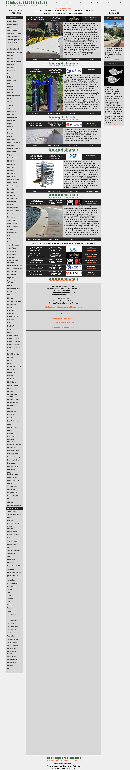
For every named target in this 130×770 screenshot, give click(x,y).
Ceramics (10, 92)
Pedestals (10, 369)
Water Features (12, 645)
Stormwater (11, 560)
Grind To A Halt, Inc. (36, 17)
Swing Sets (11, 580)
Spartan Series (73, 191)
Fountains (10, 214)
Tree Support (11, 630)
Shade (9, 499)
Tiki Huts (10, 599)
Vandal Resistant (13, 639)
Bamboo (10, 55)
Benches (10, 58)
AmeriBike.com (91, 156)
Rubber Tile (11, 483)
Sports (9, 547)
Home (58, 3)
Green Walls (11, 251)
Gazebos (10, 229)
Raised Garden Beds (14, 444)
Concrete (10, 114)
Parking (10, 357)
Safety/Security (12, 486)
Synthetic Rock (12, 583)
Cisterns (10, 99)
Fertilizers (10, 192)
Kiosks (9, 285)
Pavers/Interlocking (14, 366)
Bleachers (10, 68)
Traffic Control (12, 614)
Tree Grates (11, 623)
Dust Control (11, 152)
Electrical (10, 161)
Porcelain (10, 415)
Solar (9, 538)
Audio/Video (11, 46)
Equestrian (11, 170)
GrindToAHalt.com (91, 18)
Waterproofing (12, 659)
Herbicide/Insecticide (14, 265)
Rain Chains (11, 436)
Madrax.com (91, 70)
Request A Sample (73, 60)
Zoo (8, 672)
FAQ (72, 239)
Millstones (10, 323)
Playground (11, 405)
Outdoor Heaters (13, 338)
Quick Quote (72, 146)
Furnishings (11, 217)
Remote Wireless (13, 460)
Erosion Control (12, 176)
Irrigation (10, 278)
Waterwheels (11, 662)
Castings (10, 89)
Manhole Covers (13, 317)
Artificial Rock (12, 43)
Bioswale (10, 64)
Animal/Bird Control (14, 33)
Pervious (10, 376)
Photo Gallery (54, 239)
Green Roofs (11, 248)
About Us (35, 113)
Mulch (9, 329)
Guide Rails (11, 257)
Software (10, 521)
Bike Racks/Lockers (14, 61)
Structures (11, 563)
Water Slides (11, 656)
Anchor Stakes (12, 30)
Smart (9, 517)
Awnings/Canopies (13, 49)
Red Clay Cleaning (13, 457)
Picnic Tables (11, 382)
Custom (10, 127)
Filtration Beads (12, 198)
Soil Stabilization (13, 535)
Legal (90, 3)
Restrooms (11, 463)
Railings (10, 433)
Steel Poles (11, 553)
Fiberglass (11, 195)
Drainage (10, 145)
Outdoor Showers (13, 345)
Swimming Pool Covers (12, 576)
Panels (9, 351)
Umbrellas (10, 636)
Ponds (9, 408)
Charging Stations (13, 96)
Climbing (10, 102)
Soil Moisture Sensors (11, 527)
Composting (11, 111)
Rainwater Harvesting (11, 440)
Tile (8, 602)
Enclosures (11, 164)
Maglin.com (91, 123)
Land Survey (11, 292)
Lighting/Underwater (14, 301)
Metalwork (10, 320)
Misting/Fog (11, 326)
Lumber (10, 307)
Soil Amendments (13, 524)
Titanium (10, 605)
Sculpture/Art (12, 493)
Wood (9, 669)
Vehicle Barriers (12, 642)
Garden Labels (12, 223)
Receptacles (11, 447)
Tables (9, 589)
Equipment (11, 173)
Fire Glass (10, 204)
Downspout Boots (13, 142)
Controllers (11, 120)
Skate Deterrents (13, 508)
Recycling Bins (12, 454)
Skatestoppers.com (91, 201)
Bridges (10, 86)
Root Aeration (12, 469)
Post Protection (12, 421)
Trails (9, 617)
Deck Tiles (11, 130)
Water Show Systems (11, 652)
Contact (110, 3)
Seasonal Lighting (13, 496)
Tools (9, 608)
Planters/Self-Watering (12, 395)
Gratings (10, 242)
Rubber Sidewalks (13, 480)
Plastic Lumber (12, 402)
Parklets (10, 360)
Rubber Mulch (12, 477)
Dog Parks (11, 139)
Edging (9, 155)
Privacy (100, 3)
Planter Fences (12, 385)
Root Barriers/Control (12, 473)
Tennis (9, 595)
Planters (10, 391)
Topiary (9, 611)
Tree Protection (12, 626)
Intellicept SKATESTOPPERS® (36, 201)
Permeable (11, 373)
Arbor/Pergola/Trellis (14, 40)
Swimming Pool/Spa (14, 572)
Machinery (11, 310)
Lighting (10, 298)
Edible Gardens (12, 158)
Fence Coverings (13, 186)
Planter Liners (12, 388)
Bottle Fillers (11, 80)
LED (8, 295)
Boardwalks (11, 71)
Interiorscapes (12, 274)
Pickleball (10, 379)
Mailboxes (10, 313)
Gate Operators (12, 226)
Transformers (12, 620)
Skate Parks (11, 511)
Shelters (10, 502)
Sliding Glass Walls (14, 514)
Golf (8, 239)
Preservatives (12, 427)
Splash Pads (11, 544)
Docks (9, 136)
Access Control (12, 24)
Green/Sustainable (13, 245)
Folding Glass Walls (14, 211)
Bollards (10, 77)
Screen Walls (11, 489)
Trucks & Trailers (13, 633)
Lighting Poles (12, 304)
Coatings (10, 105)
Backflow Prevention (14, 52)
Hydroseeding (12, 271)
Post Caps (10, 418)
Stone (9, 556)
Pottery (9, 424)
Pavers (9, 363)
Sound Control (12, 541)
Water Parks (11, 648)
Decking (10, 133)
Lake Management (13, 289)
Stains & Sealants (13, 550)
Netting (9, 332)
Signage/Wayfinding (14, 505)
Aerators (10, 27)
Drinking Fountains (14, 148)
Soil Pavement (12, 532)
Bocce (9, 74)
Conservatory (12, 117)
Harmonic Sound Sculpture (13, 261)
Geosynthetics (12, 232)
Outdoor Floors (12, 335)
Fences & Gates (12, 183)
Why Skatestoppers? (35, 239)
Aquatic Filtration (13, 36)
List (79, 3)
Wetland (10, 666)
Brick (9, 83)
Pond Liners (11, 411)
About (69, 3)
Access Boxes (12, 21)
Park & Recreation (13, 354)
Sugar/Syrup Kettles (14, 566)
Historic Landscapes (14, 268)
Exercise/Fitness (13, 180)
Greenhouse (11, 254)
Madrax (36, 69)
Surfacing (10, 569)
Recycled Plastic (13, 451)
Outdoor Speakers (13, 348)
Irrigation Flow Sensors (12, 281)
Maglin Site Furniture (36, 123)
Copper (9, 123)
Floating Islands (12, 207)
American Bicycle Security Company (36, 155)
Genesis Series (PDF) (91, 191)
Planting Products (13, 399)
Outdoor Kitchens (13, 341)
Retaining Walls (12, 466)
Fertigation (11, 189)
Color (9, 108)
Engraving (10, 167)
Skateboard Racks (54, 113)
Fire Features (11, 201)
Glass (9, 235)
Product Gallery (54, 60)
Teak (9, 592)
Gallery (72, 113)
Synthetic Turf (12, 586)
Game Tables (11, 220)
